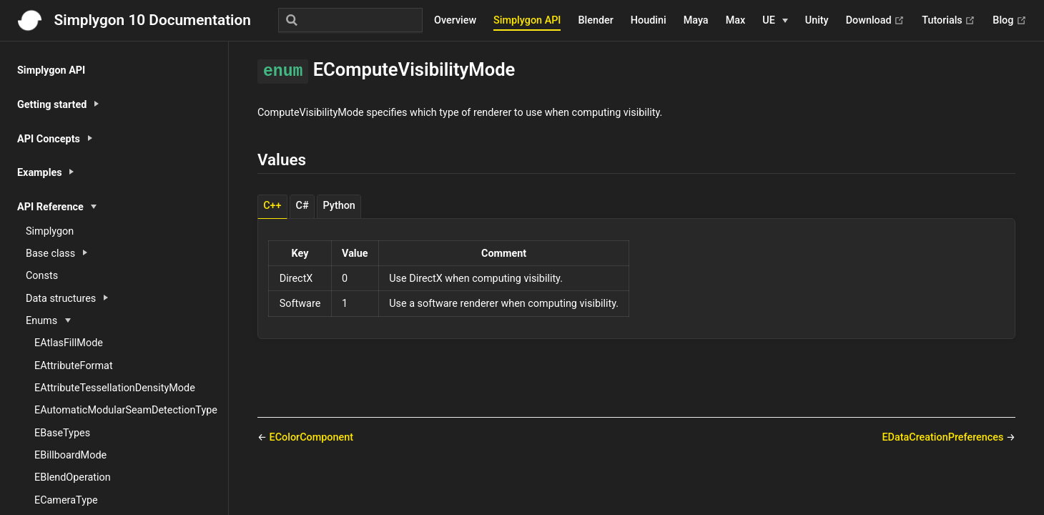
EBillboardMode (70, 455)
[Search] (350, 20)
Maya (696, 20)
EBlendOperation (72, 477)
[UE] (775, 21)
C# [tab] (302, 206)
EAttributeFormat (73, 366)
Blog (1010, 21)
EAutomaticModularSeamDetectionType (125, 410)
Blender (595, 20)
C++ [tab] (272, 206)
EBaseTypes (62, 433)
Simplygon (50, 231)
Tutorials (948, 21)
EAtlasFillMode (68, 343)
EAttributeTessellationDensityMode (114, 388)
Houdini (648, 20)
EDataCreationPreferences (944, 437)
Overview (455, 20)
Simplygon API (527, 20)
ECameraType (66, 500)
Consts (42, 276)
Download (875, 21)
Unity (817, 20)
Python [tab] (339, 206)
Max (736, 20)
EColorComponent (311, 437)
